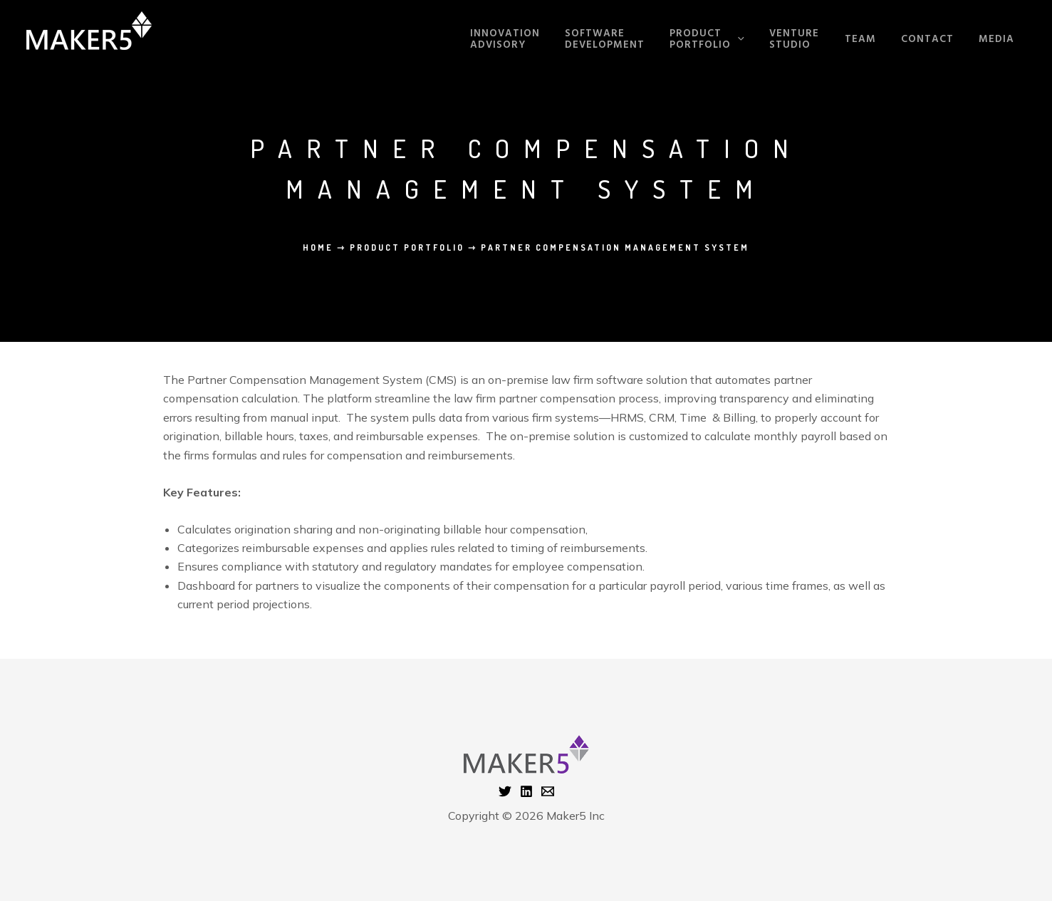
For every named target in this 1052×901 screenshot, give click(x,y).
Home (318, 247)
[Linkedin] (526, 791)
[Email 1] (547, 791)
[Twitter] (505, 791)
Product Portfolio (407, 247)
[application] (759, 40)
